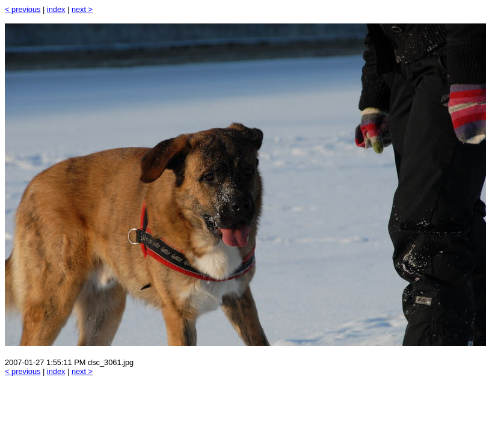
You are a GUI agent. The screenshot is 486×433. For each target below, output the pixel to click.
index (56, 9)
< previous (22, 9)
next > (82, 9)
